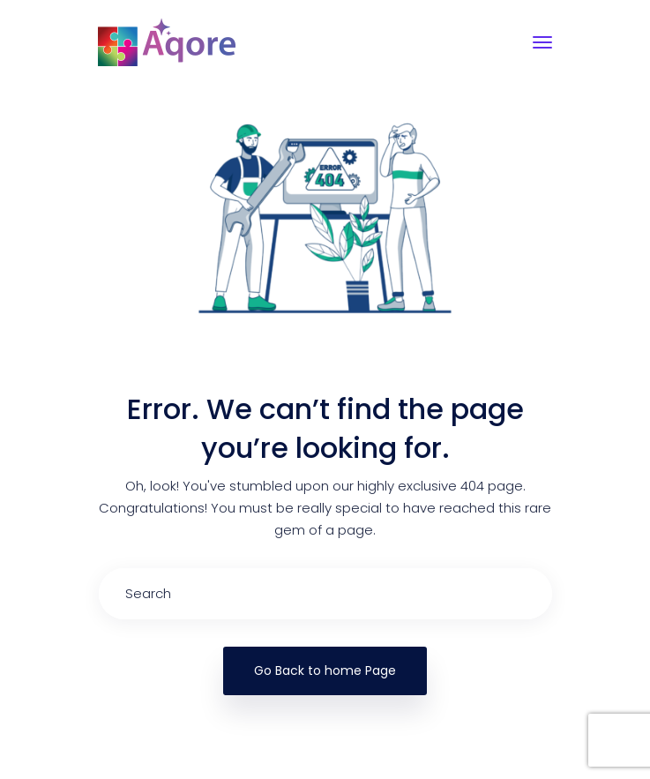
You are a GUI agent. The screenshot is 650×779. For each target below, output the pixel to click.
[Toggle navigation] (542, 42)
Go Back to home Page (325, 670)
